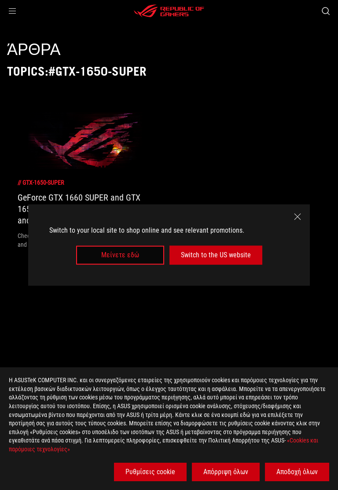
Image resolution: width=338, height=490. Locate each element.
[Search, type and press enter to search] (325, 11)
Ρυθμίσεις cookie (150, 472)
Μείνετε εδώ (120, 255)
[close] (297, 217)
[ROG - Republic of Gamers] (169, 11)
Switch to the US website (216, 255)
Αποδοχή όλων (297, 472)
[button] (12, 11)
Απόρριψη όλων (225, 472)
